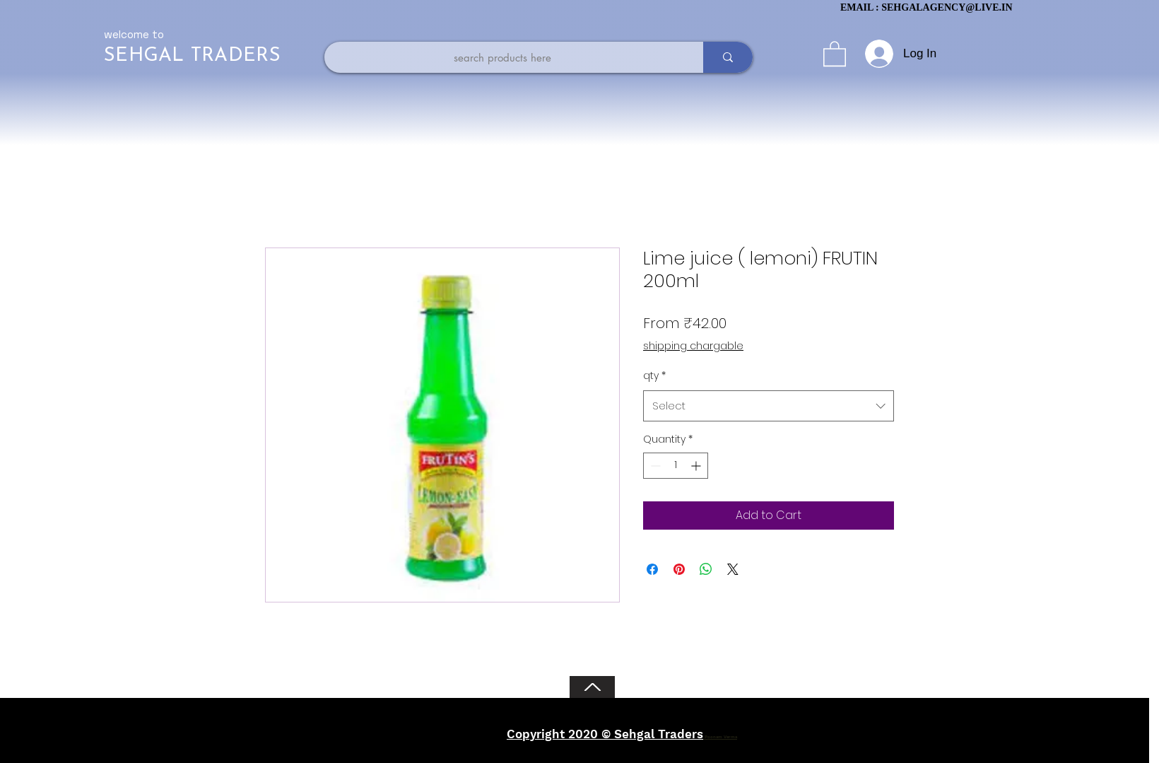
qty (654, 375)
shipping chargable (693, 346)
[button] (834, 53)
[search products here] (502, 57)
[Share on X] (732, 569)
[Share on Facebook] (652, 569)
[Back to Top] (592, 687)
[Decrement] (654, 465)
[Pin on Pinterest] (679, 569)
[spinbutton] (675, 465)
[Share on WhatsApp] (706, 569)
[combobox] (768, 405)
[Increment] (697, 465)
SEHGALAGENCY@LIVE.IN (946, 7)
